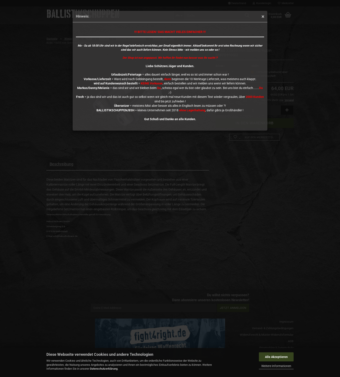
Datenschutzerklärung (104, 368)
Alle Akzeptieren (276, 357)
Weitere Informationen (276, 366)
